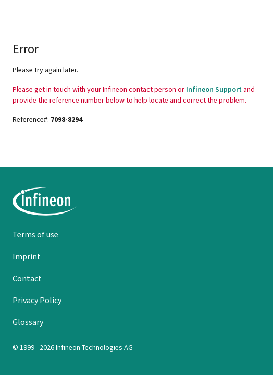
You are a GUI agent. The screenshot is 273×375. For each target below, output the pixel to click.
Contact (27, 278)
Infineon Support (214, 89)
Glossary (28, 322)
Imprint (27, 256)
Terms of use (35, 234)
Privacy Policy (37, 300)
